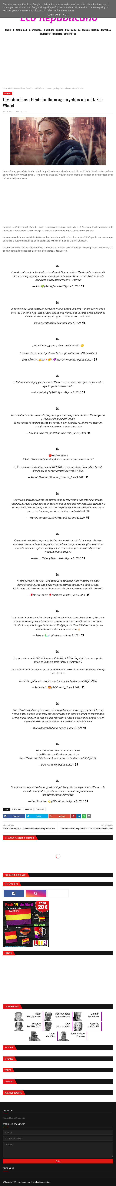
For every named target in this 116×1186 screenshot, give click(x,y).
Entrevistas (70, 33)
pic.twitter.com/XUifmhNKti (81, 681)
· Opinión (59, 30)
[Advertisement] (58, 63)
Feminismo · (58, 33)
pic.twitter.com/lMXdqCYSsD (66, 426)
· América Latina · (73, 30)
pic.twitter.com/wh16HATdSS (73, 511)
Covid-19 (9, 30)
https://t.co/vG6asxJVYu (58, 551)
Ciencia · (86, 30)
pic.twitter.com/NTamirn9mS (80, 353)
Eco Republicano (12, 111)
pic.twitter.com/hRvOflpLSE (81, 758)
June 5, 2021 (73, 286)
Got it (66, 15)
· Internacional (35, 30)
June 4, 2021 (75, 728)
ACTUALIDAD (16, 809)
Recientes (8, 1058)
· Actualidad (20, 30)
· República (49, 30)
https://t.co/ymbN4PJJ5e (69, 470)
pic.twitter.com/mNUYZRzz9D (86, 588)
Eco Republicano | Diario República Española (34, 1182)
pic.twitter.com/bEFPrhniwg (58, 794)
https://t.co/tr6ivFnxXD (60, 386)
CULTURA (28, 809)
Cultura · (96, 30)
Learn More (53, 15)
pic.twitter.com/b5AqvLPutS (76, 721)
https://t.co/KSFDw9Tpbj (67, 279)
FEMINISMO (14, 88)
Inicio (5, 88)
